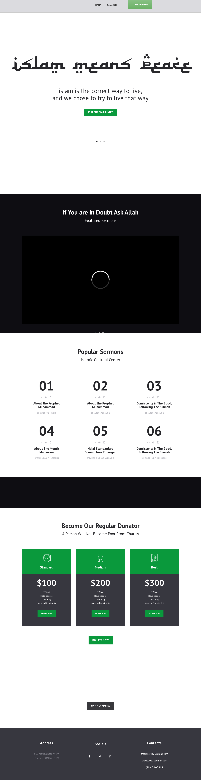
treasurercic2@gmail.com (154, 753)
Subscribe (46, 613)
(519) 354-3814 (154, 767)
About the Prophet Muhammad (46, 405)
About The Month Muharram (46, 450)
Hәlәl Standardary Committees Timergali (100, 450)
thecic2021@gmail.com (154, 760)
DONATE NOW (140, 4)
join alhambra (100, 705)
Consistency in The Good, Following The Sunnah (154, 405)
